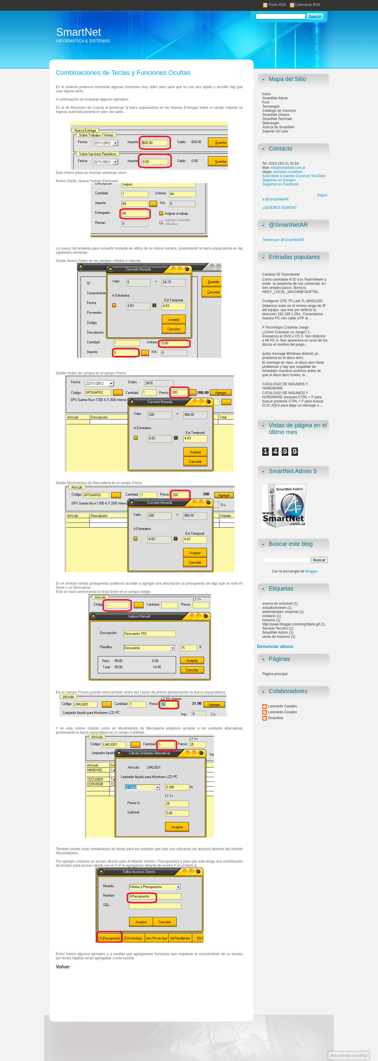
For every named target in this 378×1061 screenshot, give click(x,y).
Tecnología (270, 106)
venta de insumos (276, 637)
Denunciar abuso (275, 646)
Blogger (311, 571)
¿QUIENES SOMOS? (279, 208)
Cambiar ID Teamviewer (281, 274)
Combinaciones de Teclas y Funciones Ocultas (123, 72)
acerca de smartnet (277, 603)
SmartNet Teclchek (277, 119)
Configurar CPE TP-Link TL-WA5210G (292, 301)
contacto (269, 616)
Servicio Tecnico (275, 628)
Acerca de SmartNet (278, 127)
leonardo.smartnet (287, 172)
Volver (63, 966)
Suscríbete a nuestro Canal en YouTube (293, 176)
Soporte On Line (275, 131)
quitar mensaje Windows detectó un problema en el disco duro (290, 356)
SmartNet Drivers (275, 115)
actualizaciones (274, 608)
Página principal (274, 674)
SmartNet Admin (275, 98)
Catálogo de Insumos (279, 111)
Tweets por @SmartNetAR (283, 240)
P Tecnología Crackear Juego (285, 327)
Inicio (266, 94)
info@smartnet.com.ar (288, 168)
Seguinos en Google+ (279, 180)
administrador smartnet (280, 612)
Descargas (270, 123)
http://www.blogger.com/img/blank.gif (291, 624)
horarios (268, 620)
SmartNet (78, 32)
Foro (266, 102)
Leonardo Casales (282, 706)
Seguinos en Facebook (280, 184)
